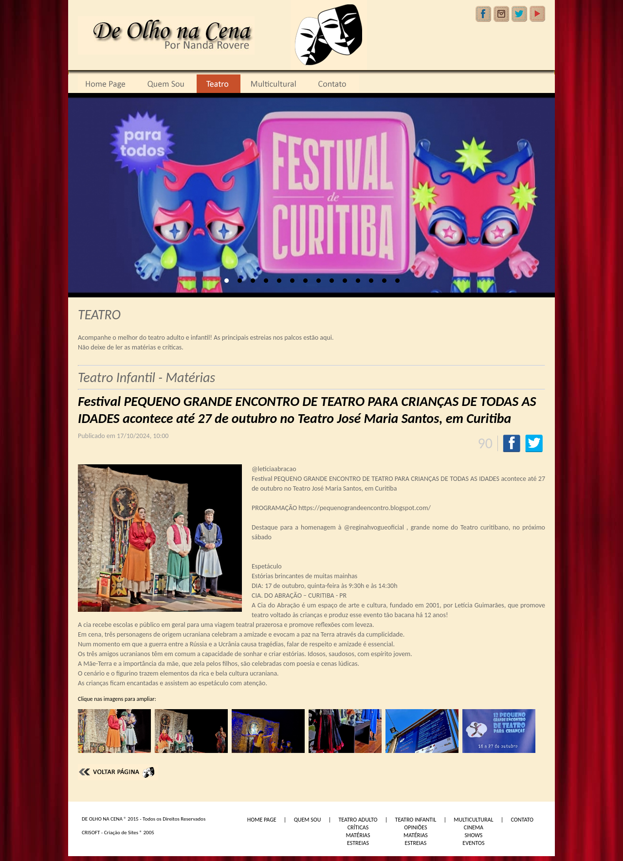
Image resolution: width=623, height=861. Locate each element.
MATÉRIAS (358, 835)
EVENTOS (473, 843)
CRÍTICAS (358, 827)
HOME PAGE (261, 819)
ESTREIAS (358, 843)
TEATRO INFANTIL (416, 819)
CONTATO (522, 819)
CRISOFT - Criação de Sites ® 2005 (118, 832)
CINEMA (473, 827)
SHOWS (473, 835)
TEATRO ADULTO (357, 819)
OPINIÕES (415, 827)
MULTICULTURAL (473, 819)
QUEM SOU (307, 819)
